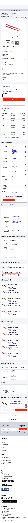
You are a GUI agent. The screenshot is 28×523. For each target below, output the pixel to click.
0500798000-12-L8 (12, 290)
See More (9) (14, 316)
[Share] (26, 18)
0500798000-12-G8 (12, 303)
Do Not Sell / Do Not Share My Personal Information (14, 520)
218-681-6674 (5, 474)
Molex (3, 55)
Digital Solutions (4, 448)
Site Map (3, 447)
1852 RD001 (5, 371)
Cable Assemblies (12, 13)
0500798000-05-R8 (12, 345)
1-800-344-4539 (5, 473)
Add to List (14, 104)
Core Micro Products (16, 223)
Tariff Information (5, 463)
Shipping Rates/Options (6, 460)
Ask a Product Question (10, 274)
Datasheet (5, 79)
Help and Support (5, 457)
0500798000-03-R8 (12, 332)
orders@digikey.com (6, 476)
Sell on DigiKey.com (5, 444)
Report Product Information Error (14, 196)
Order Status (3, 459)
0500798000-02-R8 (12, 326)
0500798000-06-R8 (12, 352)
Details (21, 409)
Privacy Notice (10, 434)
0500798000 (14, 192)
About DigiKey (4, 441)
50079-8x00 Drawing (16, 227)
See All (21, 397)
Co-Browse (4, 478)
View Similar (9, 200)
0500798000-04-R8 (12, 339)
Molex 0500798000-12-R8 (6, 16)
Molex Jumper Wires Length (17, 212)
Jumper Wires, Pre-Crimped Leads (8, 14)
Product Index (4, 13)
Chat (3, 471)
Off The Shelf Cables (16, 219)
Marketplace (3, 442)
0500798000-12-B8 (12, 284)
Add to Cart (14, 99)
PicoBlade (14, 158)
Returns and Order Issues (6, 462)
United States (4, 506)
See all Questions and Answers (12, 272)
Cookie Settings (4, 515)
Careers (3, 445)
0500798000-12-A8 (12, 310)
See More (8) (14, 358)
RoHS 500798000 (15, 216)
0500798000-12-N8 (12, 297)
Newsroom (3, 450)
